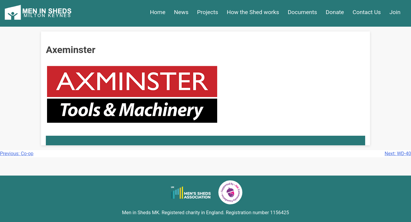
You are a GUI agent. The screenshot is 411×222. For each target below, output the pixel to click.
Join (395, 12)
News (181, 12)
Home (157, 12)
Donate (335, 12)
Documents (302, 12)
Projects (207, 12)
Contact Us (367, 12)
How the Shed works (253, 12)
